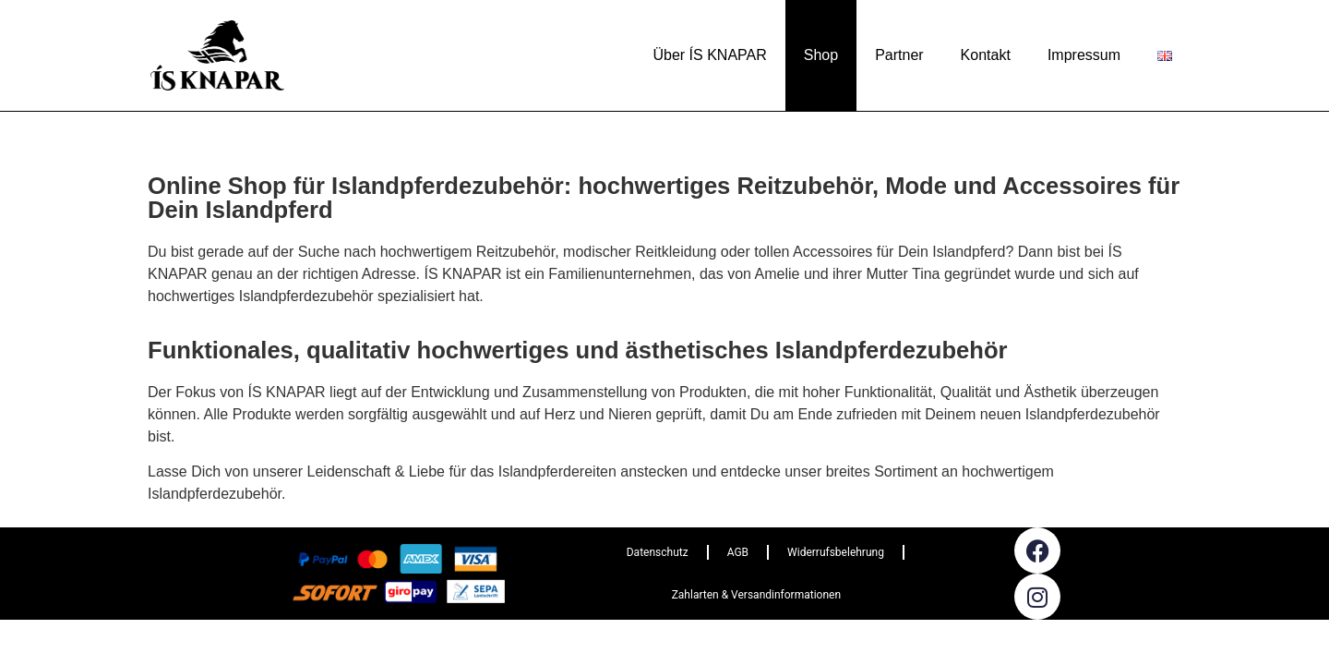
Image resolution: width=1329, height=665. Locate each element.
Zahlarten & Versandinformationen (756, 594)
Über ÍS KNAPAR (709, 55)
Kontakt (986, 55)
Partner (899, 55)
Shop (821, 55)
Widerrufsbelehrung (835, 552)
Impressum (1084, 55)
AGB (737, 552)
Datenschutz (657, 552)
